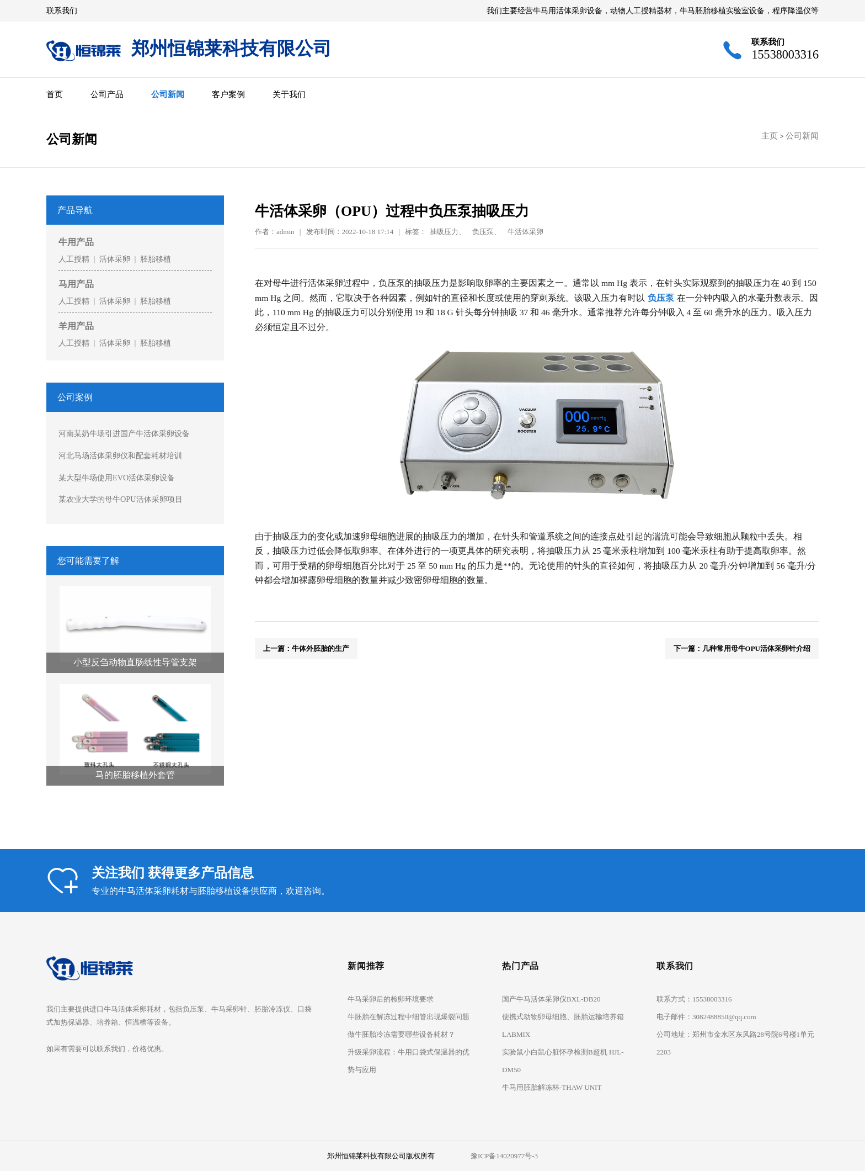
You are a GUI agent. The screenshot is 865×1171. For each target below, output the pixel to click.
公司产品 (107, 94)
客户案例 (228, 94)
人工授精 (73, 259)
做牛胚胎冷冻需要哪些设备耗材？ (401, 1034)
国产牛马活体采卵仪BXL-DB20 (551, 999)
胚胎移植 (155, 259)
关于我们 (289, 94)
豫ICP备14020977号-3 (504, 1156)
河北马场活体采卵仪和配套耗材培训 (120, 455)
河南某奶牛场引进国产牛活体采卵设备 (124, 433)
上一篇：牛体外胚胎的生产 (306, 648)
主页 (769, 135)
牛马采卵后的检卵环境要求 (391, 999)
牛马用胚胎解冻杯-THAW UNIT (551, 1087)
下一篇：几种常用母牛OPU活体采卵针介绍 (742, 648)
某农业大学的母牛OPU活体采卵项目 (120, 499)
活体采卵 (114, 259)
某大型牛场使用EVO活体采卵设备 (116, 477)
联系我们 (61, 10)
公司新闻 (167, 94)
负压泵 (661, 298)
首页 (54, 94)
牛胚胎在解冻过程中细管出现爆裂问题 (408, 1017)
